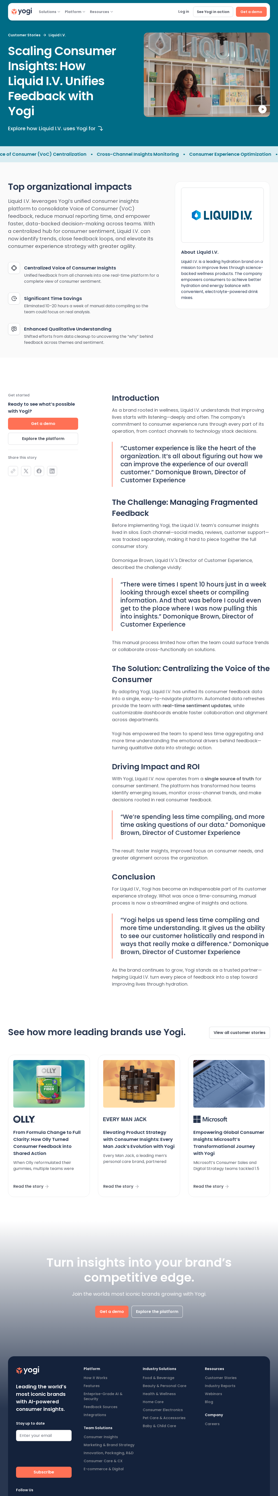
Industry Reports (220, 1385)
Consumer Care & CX (103, 1460)
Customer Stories (221, 1377)
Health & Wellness (159, 1393)
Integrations (95, 1414)
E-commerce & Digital (104, 1468)
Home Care (153, 1401)
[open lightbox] (207, 75)
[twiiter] (26, 471)
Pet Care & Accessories (164, 1417)
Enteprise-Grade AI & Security (103, 1396)
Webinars (213, 1393)
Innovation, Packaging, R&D (108, 1452)
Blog (209, 1401)
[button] (49, 11)
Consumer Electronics (163, 1409)
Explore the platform (43, 438)
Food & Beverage (158, 1377)
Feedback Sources (100, 1406)
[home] (21, 12)
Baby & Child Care (159, 1425)
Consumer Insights (101, 1436)
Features (92, 1385)
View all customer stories (239, 1032)
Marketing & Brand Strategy (109, 1444)
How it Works (95, 1377)
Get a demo (43, 423)
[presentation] (54, 1455)
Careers (212, 1423)
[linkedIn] (52, 471)
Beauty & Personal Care (164, 1385)
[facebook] (39, 471)
